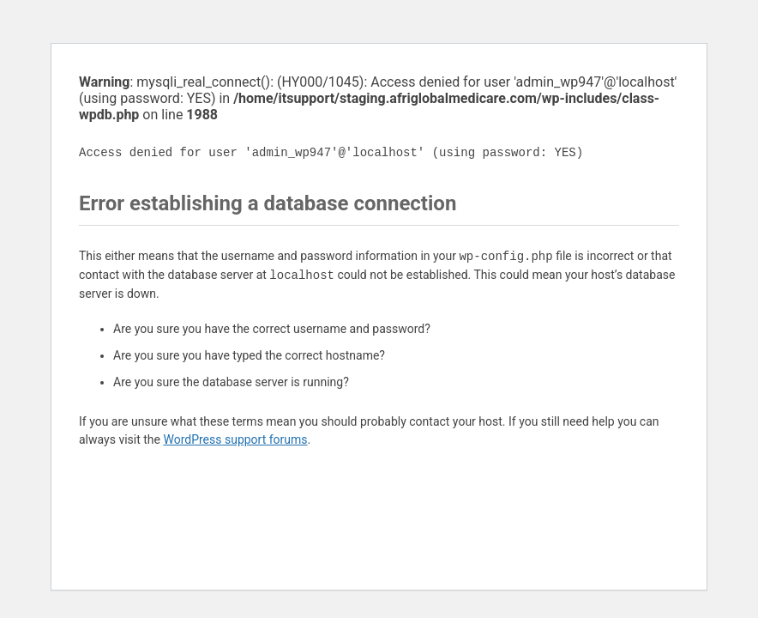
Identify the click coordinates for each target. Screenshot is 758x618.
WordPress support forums (235, 439)
